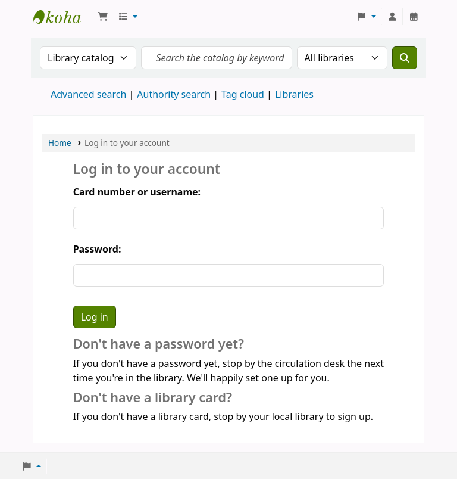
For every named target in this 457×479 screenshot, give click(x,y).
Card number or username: (137, 191)
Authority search (174, 94)
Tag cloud (242, 94)
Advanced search (88, 94)
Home (59, 142)
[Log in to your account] (392, 16)
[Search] (404, 57)
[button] (103, 16)
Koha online (63, 17)
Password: (97, 249)
